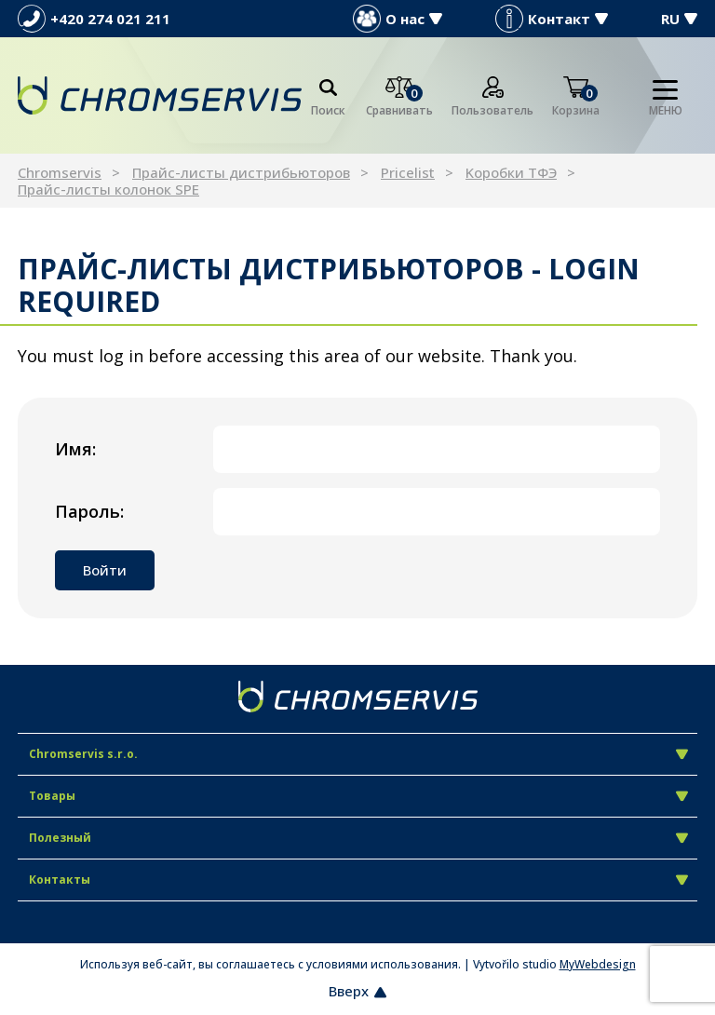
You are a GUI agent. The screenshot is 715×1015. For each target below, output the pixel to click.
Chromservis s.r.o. (358, 754)
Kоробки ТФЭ (511, 172)
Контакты (358, 879)
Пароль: (89, 511)
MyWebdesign (598, 964)
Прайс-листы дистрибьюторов (241, 172)
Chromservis (59, 172)
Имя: (75, 449)
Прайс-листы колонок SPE (108, 189)
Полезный (358, 838)
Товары (358, 796)
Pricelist (408, 172)
